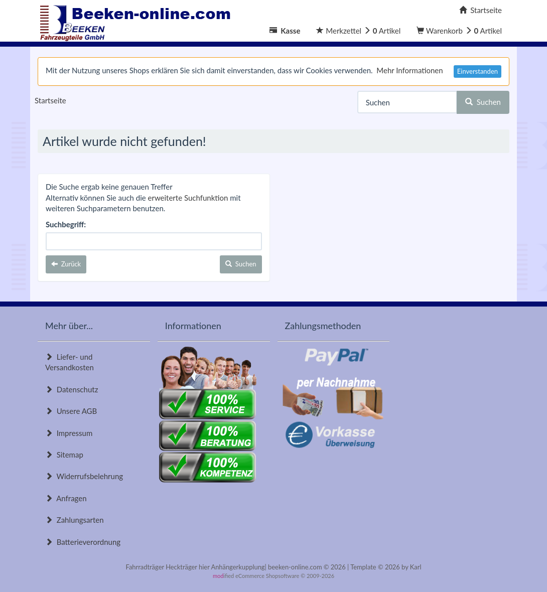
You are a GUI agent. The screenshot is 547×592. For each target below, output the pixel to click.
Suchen (483, 101)
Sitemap (64, 454)
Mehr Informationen (409, 70)
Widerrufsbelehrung (84, 476)
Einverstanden (477, 71)
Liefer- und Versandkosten (69, 362)
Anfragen (66, 498)
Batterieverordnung (82, 541)
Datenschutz (71, 389)
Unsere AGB (71, 410)
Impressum (68, 432)
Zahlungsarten (74, 519)
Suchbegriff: (66, 224)
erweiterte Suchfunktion (188, 197)
